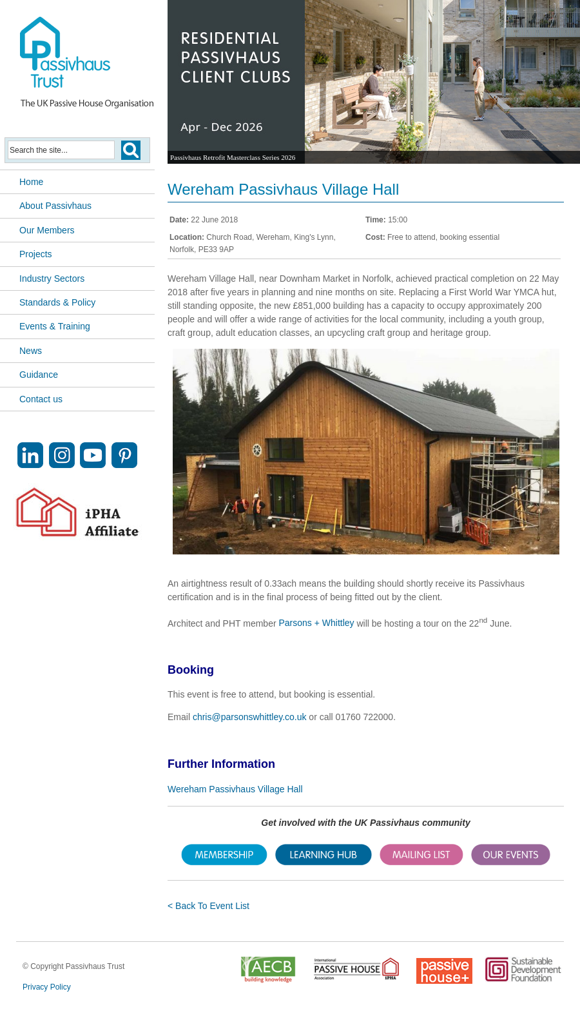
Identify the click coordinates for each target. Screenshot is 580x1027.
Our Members (47, 230)
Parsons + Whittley (316, 623)
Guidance (38, 374)
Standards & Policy (57, 302)
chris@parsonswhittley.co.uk (250, 717)
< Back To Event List (208, 906)
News (30, 351)
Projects (35, 254)
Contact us (41, 399)
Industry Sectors (51, 278)
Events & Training (54, 326)
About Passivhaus (55, 206)
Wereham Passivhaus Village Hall (235, 789)
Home (31, 182)
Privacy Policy (47, 987)
